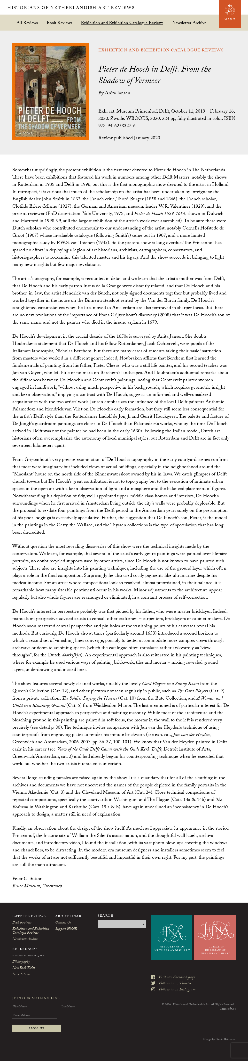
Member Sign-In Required (29, 956)
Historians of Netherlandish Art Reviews (81, 8)
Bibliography (21, 962)
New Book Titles (23, 968)
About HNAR (68, 916)
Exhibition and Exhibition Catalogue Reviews (122, 23)
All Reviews (27, 23)
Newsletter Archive (189, 23)
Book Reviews (59, 23)
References (25, 949)
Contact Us (63, 923)
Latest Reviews (29, 916)
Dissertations (21, 974)
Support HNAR (66, 929)
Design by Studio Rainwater (219, 1039)
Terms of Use (228, 1002)
